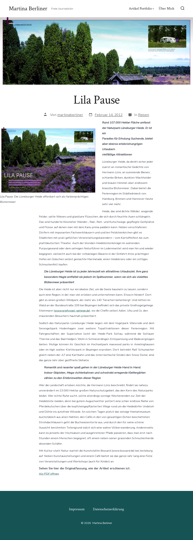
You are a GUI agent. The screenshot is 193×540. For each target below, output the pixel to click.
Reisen (143, 114)
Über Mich (166, 8)
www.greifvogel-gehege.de (72, 311)
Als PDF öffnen (49, 474)
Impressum (77, 509)
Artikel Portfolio (141, 8)
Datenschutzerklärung (108, 509)
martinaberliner (70, 114)
